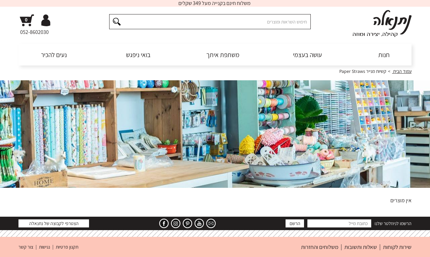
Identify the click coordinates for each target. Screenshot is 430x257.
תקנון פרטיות (67, 247)
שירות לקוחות (397, 247)
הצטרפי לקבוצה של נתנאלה (54, 223)
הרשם (295, 223)
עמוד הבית (402, 71)
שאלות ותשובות (360, 247)
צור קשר (25, 247)
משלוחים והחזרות (319, 247)
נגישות (44, 247)
